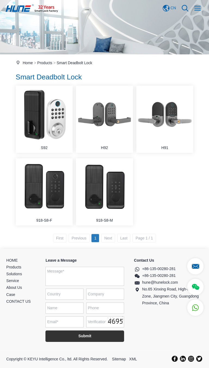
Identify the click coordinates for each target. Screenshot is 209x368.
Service (12, 281)
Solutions (14, 274)
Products (44, 63)
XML (133, 359)
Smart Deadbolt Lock (74, 63)
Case (10, 294)
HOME (12, 260)
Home (28, 63)
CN (169, 8)
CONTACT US (18, 301)
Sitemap (119, 359)
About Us (14, 287)
